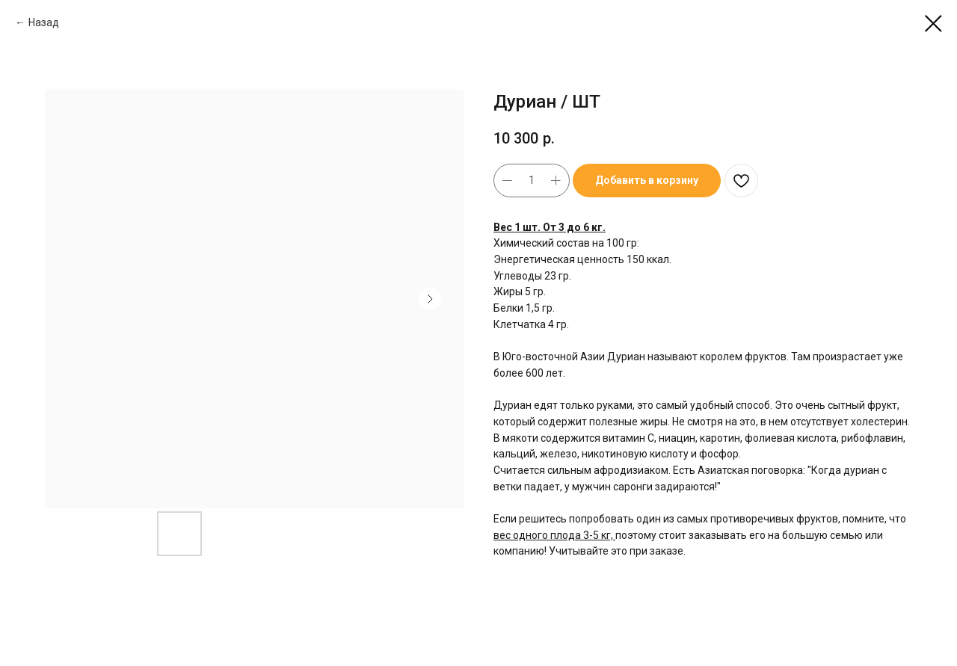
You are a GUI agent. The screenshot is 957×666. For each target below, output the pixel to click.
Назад (43, 22)
